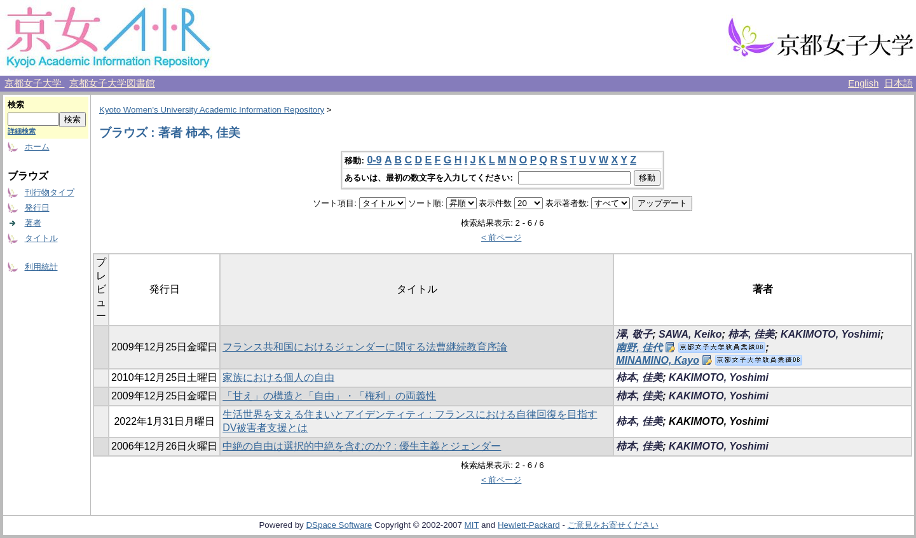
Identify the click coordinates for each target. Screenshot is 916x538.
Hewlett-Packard (529, 525)
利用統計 (41, 267)
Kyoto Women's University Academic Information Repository (211, 109)
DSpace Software (339, 525)
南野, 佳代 (639, 347)
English (863, 83)
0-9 (374, 160)
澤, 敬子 (634, 334)
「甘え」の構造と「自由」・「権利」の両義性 (329, 395)
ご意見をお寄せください (613, 525)
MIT (472, 525)
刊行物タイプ (49, 192)
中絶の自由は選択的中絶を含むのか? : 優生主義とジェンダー (361, 446)
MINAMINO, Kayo (657, 360)
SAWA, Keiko (690, 334)
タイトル (41, 238)
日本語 (898, 83)
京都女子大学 (34, 83)
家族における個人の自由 (278, 377)
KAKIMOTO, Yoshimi (830, 334)
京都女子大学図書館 (112, 83)
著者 (33, 223)
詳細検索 (22, 131)
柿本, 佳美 (751, 334)
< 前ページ (501, 237)
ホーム (37, 146)
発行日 (37, 207)
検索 (16, 104)
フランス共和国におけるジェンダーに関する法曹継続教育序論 (364, 346)
